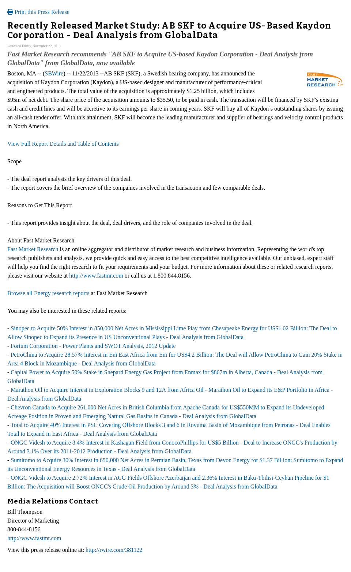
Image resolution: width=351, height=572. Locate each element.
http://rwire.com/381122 (114, 550)
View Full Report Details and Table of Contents (63, 144)
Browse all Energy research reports (48, 293)
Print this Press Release (38, 12)
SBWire (54, 73)
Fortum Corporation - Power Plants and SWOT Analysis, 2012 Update (93, 346)
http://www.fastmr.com (96, 275)
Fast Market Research (32, 249)
